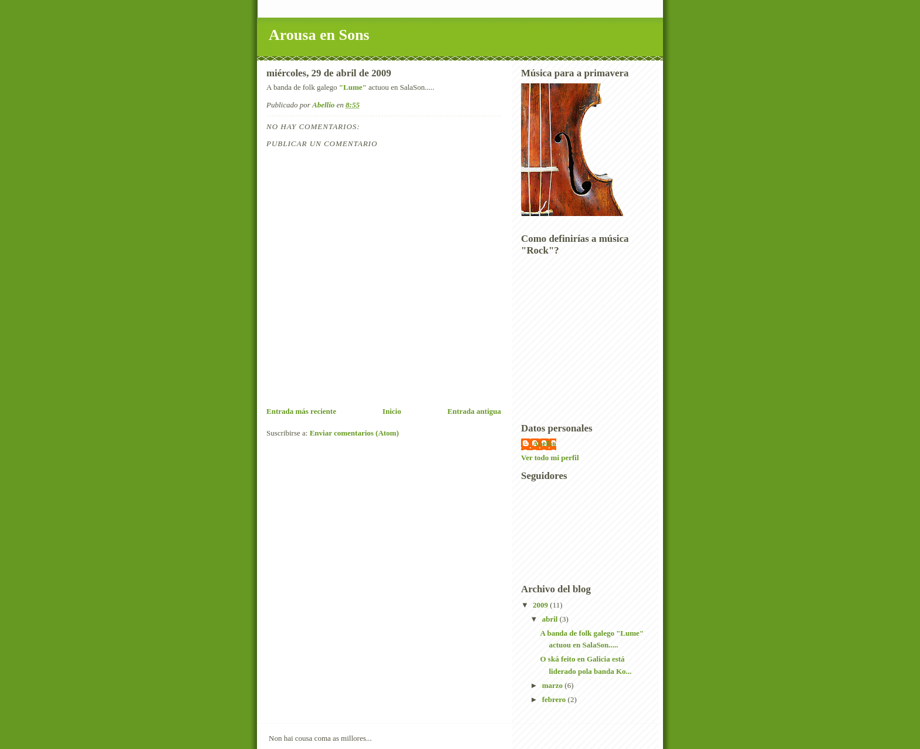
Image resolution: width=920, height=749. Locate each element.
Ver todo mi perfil (550, 457)
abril (551, 619)
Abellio (544, 443)
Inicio (392, 411)
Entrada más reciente (301, 411)
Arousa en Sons (319, 34)
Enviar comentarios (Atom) (354, 433)
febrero (555, 699)
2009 (541, 604)
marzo (553, 685)
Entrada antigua (474, 411)
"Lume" (353, 87)
